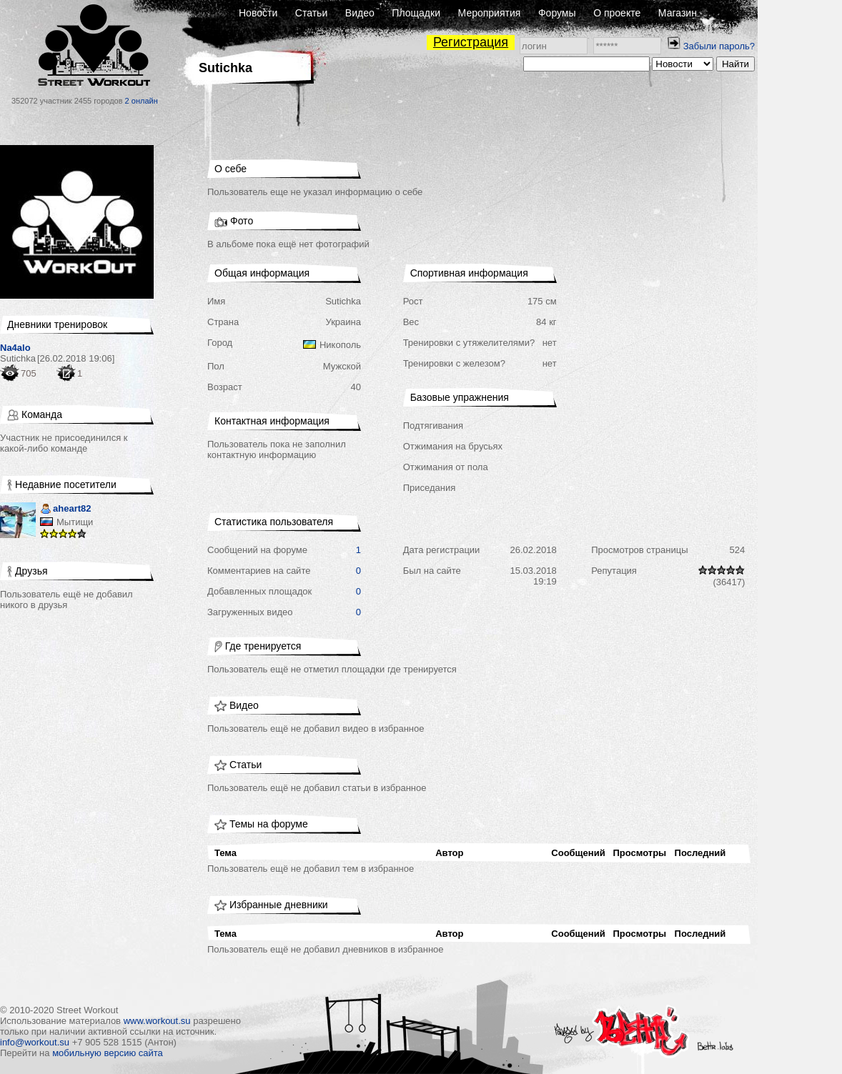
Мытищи (74, 522)
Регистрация (470, 42)
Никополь (340, 344)
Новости (258, 13)
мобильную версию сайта (107, 1053)
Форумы (557, 13)
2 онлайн (141, 100)
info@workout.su (34, 1042)
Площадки (416, 13)
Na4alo (15, 347)
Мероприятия (489, 13)
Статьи (311, 13)
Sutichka (18, 358)
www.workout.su (157, 1020)
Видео (360, 13)
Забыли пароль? (719, 46)
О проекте (616, 13)
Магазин (677, 13)
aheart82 (65, 510)
